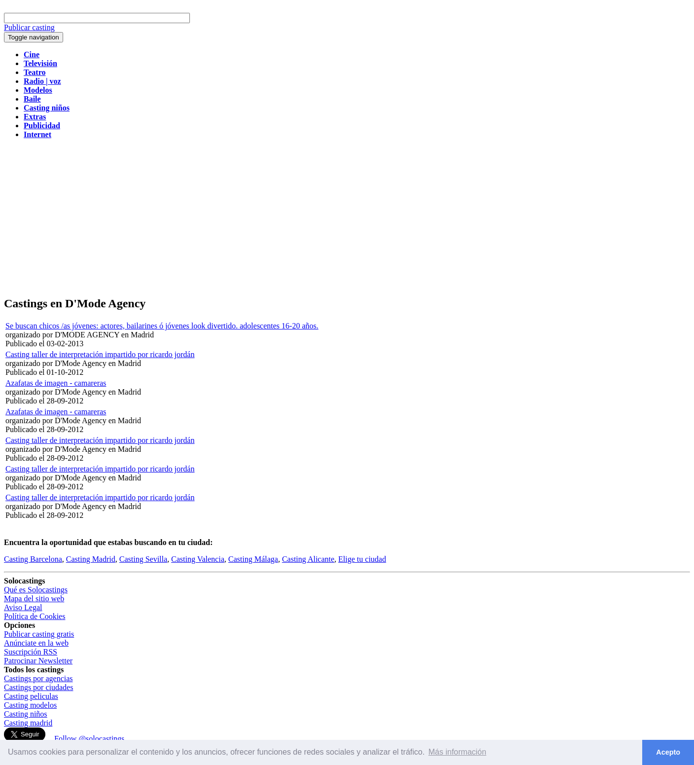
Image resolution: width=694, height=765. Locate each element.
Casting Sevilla (143, 559)
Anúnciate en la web (36, 643)
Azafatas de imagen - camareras (55, 383)
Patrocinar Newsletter (38, 660)
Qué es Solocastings (36, 589)
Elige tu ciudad (362, 559)
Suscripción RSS (30, 652)
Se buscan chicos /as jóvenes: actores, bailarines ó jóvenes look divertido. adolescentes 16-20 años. (162, 326)
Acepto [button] (668, 752)
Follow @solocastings (89, 738)
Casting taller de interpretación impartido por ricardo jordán (99, 354)
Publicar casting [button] (29, 27)
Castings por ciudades (38, 687)
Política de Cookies (34, 616)
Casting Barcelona (33, 559)
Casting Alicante (308, 559)
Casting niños (25, 714)
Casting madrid (28, 723)
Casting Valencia (197, 559)
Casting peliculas (31, 696)
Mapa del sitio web (34, 598)
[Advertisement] (347, 218)
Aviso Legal (23, 607)
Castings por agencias (38, 678)
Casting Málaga (253, 559)
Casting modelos (30, 705)
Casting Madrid (90, 559)
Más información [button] (457, 752)
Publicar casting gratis (39, 634)
